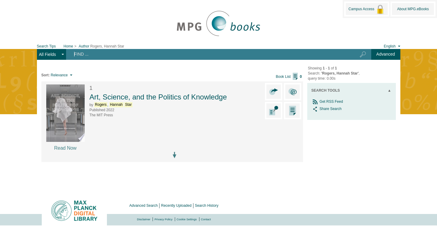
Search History (207, 205)
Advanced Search (143, 205)
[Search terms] (208, 54)
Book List (289, 77)
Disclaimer (143, 219)
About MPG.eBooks (413, 9)
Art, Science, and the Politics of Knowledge (158, 97)
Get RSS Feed (327, 101)
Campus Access (366, 9)
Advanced (385, 54)
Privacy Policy (163, 219)
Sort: (45, 75)
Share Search (326, 109)
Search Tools (325, 90)
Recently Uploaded (176, 205)
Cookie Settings (187, 219)
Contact (206, 219)
